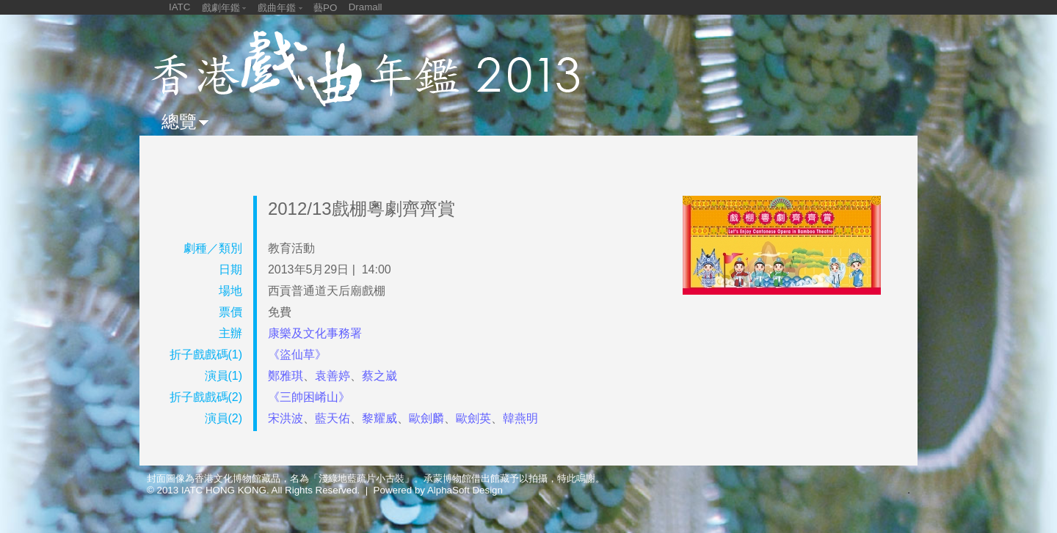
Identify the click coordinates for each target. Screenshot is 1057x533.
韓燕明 (520, 418)
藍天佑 (332, 418)
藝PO (325, 7)
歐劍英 (473, 418)
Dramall (365, 6)
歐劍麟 (426, 418)
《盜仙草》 (297, 354)
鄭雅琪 (285, 376)
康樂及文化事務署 (315, 333)
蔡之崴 (379, 376)
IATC (179, 6)
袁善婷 (332, 376)
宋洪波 (285, 418)
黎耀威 (379, 418)
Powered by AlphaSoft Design (438, 490)
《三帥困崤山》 (309, 397)
